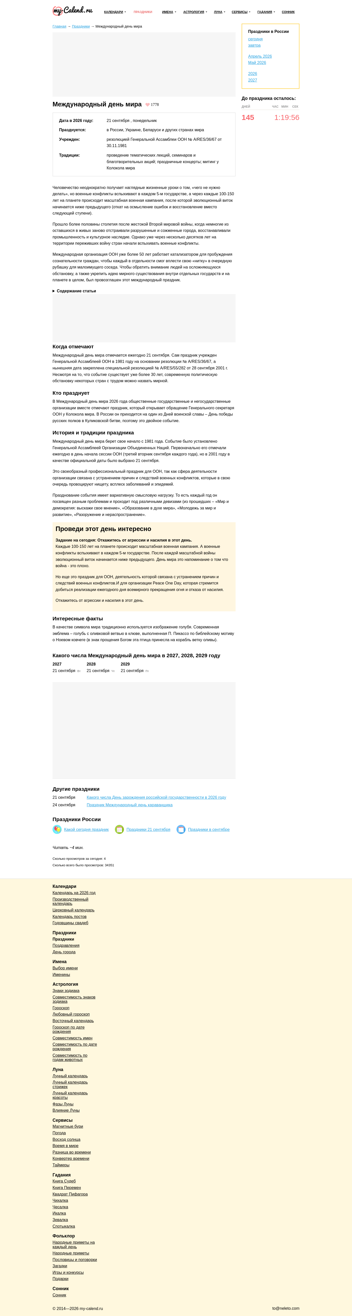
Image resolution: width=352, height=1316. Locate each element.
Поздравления (66, 945)
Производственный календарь (70, 901)
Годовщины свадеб (70, 923)
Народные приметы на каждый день (74, 1244)
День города (64, 952)
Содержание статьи (76, 291)
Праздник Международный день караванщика (129, 805)
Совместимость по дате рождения (75, 1046)
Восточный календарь (73, 1021)
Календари (113, 12)
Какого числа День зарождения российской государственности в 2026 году (156, 797)
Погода (59, 1133)
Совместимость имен (73, 1038)
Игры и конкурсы (68, 1272)
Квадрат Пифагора (70, 1194)
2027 (252, 80)
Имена (167, 12)
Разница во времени (72, 1152)
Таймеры (61, 1165)
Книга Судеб (64, 1181)
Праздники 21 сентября (148, 829)
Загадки (60, 1266)
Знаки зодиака (66, 991)
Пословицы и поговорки (75, 1260)
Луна (218, 12)
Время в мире (65, 1146)
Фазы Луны (63, 1104)
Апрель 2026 (260, 56)
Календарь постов (69, 916)
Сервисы (239, 12)
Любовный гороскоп (71, 1014)
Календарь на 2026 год (74, 893)
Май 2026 (257, 62)
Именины (61, 974)
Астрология (193, 12)
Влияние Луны (66, 1110)
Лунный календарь (70, 1076)
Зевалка (60, 1220)
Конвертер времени (71, 1158)
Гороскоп (61, 1008)
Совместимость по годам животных (70, 1057)
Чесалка (60, 1207)
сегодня (255, 39)
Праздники (143, 12)
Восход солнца (66, 1139)
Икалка (59, 1213)
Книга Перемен (67, 1188)
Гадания (264, 12)
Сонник (288, 12)
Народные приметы (71, 1253)
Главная (59, 26)
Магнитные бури (68, 1126)
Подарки (60, 1279)
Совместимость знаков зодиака (74, 999)
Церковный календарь (74, 910)
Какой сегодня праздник (86, 829)
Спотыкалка (64, 1226)
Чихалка (60, 1200)
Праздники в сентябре (209, 829)
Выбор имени (65, 968)
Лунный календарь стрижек (70, 1084)
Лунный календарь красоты (70, 1095)
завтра (254, 45)
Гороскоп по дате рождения (68, 1029)
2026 (252, 74)
